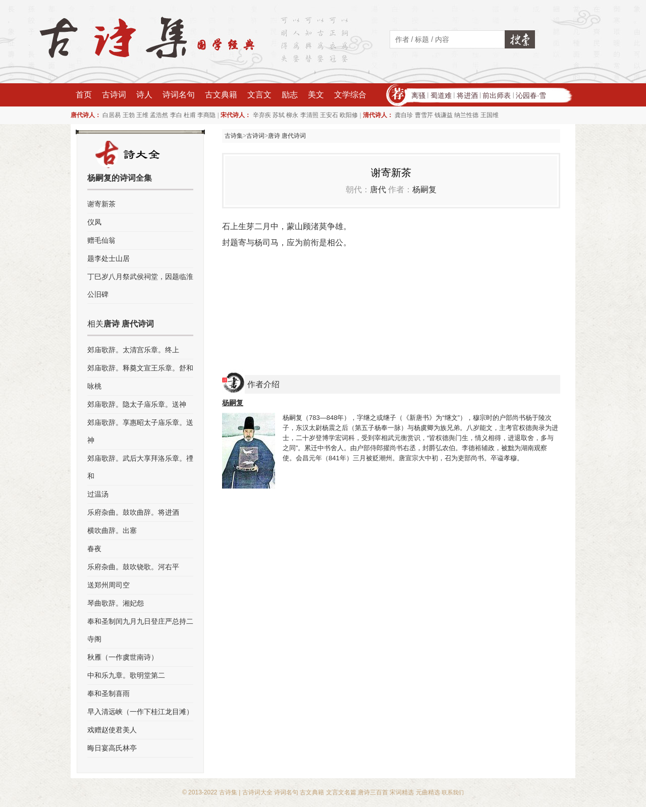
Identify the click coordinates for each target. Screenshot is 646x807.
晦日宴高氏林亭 (112, 748)
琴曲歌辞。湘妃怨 (115, 603)
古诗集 (234, 135)
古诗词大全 (257, 792)
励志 (290, 94)
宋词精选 (402, 792)
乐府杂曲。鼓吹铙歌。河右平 (133, 567)
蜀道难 (441, 95)
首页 (84, 94)
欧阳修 (349, 115)
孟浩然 (159, 115)
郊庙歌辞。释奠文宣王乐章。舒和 (140, 368)
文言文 (259, 94)
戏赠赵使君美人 (112, 730)
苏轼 (279, 115)
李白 (176, 115)
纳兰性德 (466, 115)
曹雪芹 (424, 115)
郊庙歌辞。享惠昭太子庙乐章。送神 (140, 431)
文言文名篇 (341, 792)
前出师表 (496, 95)
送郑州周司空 (108, 585)
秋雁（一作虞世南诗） (122, 657)
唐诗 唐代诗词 (287, 135)
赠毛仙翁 (101, 240)
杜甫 (190, 115)
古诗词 (114, 94)
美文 (316, 94)
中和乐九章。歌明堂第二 (126, 675)
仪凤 (94, 222)
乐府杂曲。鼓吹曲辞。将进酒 (133, 512)
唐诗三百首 (373, 792)
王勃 (129, 115)
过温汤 (98, 494)
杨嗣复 (424, 189)
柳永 (292, 115)
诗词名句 (179, 94)
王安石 (329, 115)
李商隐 (206, 115)
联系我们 (453, 792)
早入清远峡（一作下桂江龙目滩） (140, 712)
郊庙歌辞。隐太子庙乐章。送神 (136, 404)
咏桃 (94, 386)
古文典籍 (221, 94)
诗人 (144, 94)
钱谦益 (444, 115)
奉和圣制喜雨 (108, 693)
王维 (142, 115)
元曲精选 (428, 792)
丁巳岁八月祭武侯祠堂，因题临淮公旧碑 (140, 285)
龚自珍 (404, 115)
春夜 (94, 549)
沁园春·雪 (531, 95)
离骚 (418, 95)
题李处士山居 (108, 258)
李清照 (309, 115)
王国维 (489, 115)
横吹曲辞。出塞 (112, 530)
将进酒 (467, 95)
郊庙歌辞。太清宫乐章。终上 (133, 350)
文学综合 (350, 94)
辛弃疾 (262, 115)
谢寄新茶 (101, 204)
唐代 (378, 189)
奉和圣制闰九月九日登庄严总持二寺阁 (140, 630)
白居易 (111, 115)
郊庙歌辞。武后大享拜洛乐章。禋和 (140, 467)
